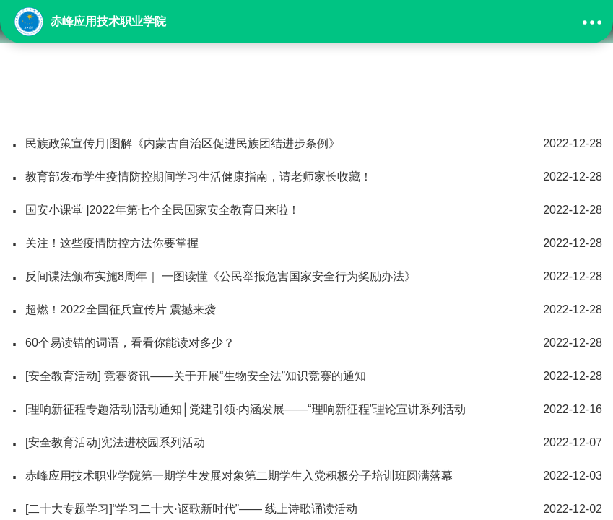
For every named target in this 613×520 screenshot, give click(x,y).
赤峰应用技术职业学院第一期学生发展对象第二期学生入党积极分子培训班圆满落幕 (306, 476)
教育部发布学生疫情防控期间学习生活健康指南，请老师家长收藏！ (306, 177)
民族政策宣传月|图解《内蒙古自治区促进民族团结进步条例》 (306, 143)
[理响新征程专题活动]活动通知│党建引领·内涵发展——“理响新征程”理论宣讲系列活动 (306, 409)
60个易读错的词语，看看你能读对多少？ (306, 343)
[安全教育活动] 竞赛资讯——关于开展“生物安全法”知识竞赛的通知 (306, 376)
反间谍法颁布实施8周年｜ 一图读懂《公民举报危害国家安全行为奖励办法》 (306, 276)
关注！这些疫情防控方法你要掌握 (306, 243)
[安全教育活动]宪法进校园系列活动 (306, 442)
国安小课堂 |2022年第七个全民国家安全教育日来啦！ (306, 210)
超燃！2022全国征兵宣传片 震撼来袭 (306, 309)
